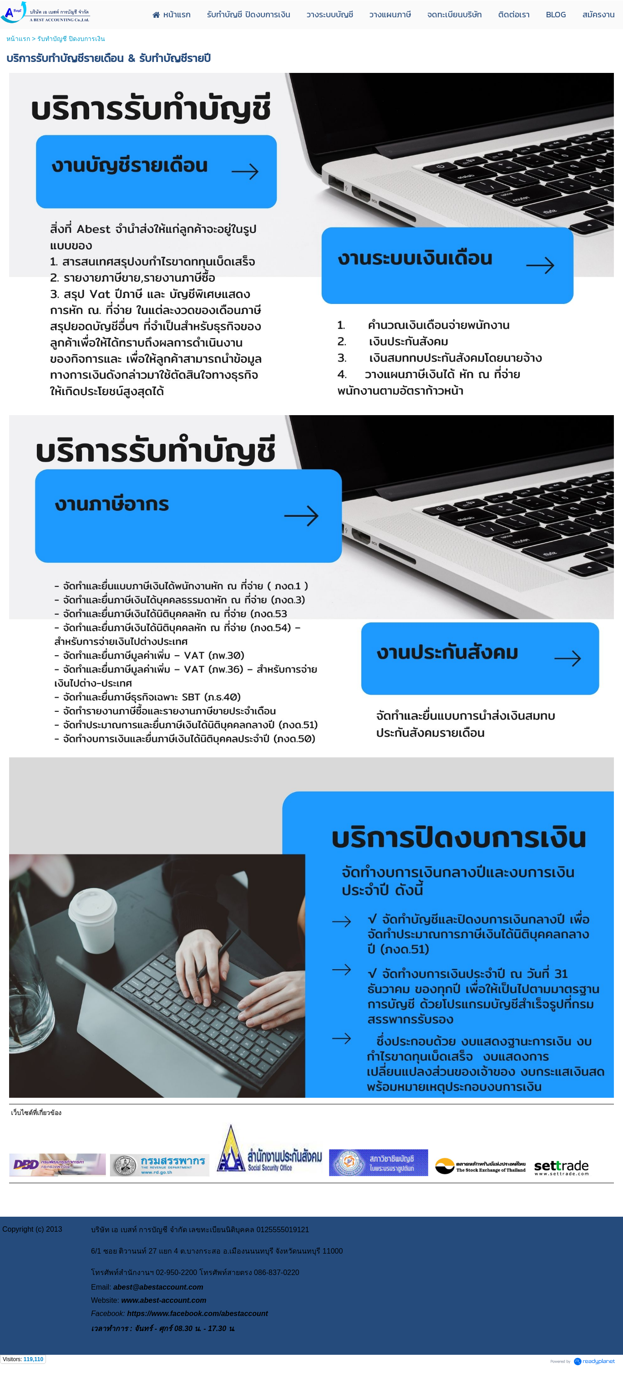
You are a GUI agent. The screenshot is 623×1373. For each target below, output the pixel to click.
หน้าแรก (18, 38)
